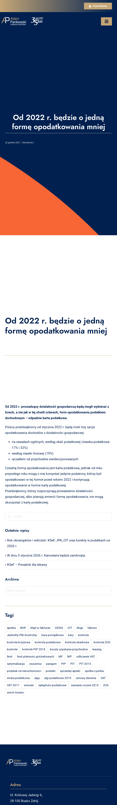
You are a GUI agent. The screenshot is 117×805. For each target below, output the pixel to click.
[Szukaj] (9, 516)
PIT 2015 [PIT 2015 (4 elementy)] (85, 663)
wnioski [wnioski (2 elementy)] (29, 685)
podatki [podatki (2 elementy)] (50, 671)
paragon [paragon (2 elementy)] (51, 663)
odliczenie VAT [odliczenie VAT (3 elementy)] (85, 656)
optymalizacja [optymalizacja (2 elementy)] (16, 663)
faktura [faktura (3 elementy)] (92, 628)
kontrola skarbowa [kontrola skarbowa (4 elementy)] (77, 642)
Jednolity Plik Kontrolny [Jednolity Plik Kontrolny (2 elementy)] (22, 635)
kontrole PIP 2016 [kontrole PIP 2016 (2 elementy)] (33, 649)
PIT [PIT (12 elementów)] (72, 663)
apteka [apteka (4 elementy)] (11, 628)
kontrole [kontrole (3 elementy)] (12, 649)
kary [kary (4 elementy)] (71, 635)
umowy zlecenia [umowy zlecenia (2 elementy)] (86, 678)
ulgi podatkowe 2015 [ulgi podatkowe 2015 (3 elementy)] (57, 678)
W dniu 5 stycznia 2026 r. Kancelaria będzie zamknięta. (46, 555)
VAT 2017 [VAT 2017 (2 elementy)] (13, 685)
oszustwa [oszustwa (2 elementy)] (35, 663)
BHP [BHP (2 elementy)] (23, 628)
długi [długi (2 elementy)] (80, 628)
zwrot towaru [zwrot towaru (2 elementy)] (15, 692)
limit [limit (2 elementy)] (9, 656)
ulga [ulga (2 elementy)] (37, 678)
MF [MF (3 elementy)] (60, 656)
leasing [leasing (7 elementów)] (96, 649)
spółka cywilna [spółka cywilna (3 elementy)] (94, 671)
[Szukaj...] (58, 516)
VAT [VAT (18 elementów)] (103, 678)
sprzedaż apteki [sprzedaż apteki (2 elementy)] (70, 671)
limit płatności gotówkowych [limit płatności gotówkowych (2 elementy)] (35, 656)
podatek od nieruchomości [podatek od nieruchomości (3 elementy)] (24, 671)
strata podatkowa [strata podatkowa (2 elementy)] (18, 678)
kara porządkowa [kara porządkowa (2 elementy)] (52, 635)
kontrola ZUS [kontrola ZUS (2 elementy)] (102, 642)
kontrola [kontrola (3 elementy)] (83, 635)
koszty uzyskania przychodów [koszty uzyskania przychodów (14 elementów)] (69, 649)
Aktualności (28, 142)
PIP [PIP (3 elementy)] (63, 663)
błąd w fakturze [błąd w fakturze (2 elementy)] (40, 628)
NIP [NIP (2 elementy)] (69, 656)
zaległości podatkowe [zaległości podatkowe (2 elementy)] (52, 685)
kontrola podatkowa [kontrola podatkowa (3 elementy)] (48, 642)
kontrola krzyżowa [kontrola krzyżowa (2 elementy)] (18, 642)
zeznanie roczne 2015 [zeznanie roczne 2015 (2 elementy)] (85, 685)
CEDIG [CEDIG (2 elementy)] (59, 628)
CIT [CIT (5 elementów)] (70, 628)
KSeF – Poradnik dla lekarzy (27, 565)
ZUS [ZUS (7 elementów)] (105, 685)
